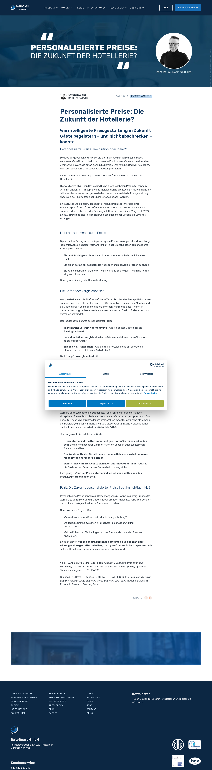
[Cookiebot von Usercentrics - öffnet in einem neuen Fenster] (152, 365)
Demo (90, 713)
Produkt (49, 7)
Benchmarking (19, 701)
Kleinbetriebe (57, 701)
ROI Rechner (18, 713)
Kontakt (92, 709)
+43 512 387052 (20, 748)
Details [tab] (106, 374)
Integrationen (96, 7)
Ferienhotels (57, 693)
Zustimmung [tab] (65, 374)
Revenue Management (141, 96)
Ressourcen (116, 7)
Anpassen (106, 403)
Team (90, 701)
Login (166, 7)
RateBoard (93, 697)
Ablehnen (67, 403)
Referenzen (56, 705)
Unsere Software (21, 693)
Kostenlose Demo (188, 7)
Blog (52, 709)
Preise (80, 7)
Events (53, 713)
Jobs (89, 705)
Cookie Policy (150, 393)
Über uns (136, 7)
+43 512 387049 (21, 767)
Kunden (65, 7)
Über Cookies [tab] (146, 374)
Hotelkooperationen (61, 697)
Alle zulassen (144, 403)
